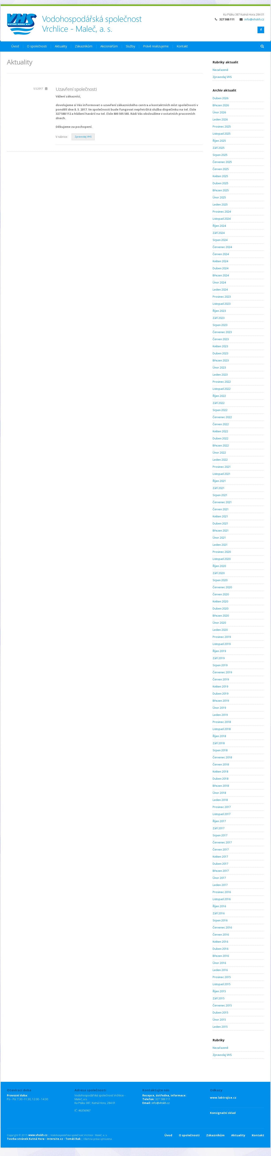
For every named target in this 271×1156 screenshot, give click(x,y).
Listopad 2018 (222, 729)
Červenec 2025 (222, 162)
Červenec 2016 (222, 927)
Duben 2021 (220, 523)
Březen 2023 (221, 360)
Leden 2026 (220, 119)
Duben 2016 (220, 949)
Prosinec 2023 (222, 297)
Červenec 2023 (222, 332)
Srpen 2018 (220, 750)
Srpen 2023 (220, 325)
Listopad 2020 (222, 559)
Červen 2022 (221, 424)
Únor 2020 (219, 623)
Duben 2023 (220, 353)
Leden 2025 (220, 204)
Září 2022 (219, 403)
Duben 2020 (220, 608)
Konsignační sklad (223, 1113)
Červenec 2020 (222, 587)
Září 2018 (219, 743)
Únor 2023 (219, 367)
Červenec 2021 (222, 502)
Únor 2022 (219, 453)
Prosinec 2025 (222, 126)
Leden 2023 (220, 375)
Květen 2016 (220, 942)
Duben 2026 (220, 98)
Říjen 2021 (219, 481)
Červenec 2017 (222, 842)
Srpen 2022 (220, 410)
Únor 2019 (219, 708)
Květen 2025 (220, 176)
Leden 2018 (220, 800)
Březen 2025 (221, 190)
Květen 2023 (220, 346)
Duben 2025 (220, 183)
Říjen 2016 (219, 906)
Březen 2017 (221, 871)
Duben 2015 (220, 1012)
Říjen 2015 (219, 991)
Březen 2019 (221, 701)
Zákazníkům (83, 46)
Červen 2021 (221, 509)
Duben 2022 (220, 438)
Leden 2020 (220, 630)
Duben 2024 (220, 268)
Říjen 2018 (219, 736)
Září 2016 (219, 913)
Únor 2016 (219, 963)
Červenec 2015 (222, 1005)
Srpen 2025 (220, 155)
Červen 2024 (221, 254)
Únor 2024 (219, 282)
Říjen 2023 (219, 311)
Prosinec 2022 (222, 382)
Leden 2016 (220, 970)
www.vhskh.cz (38, 1135)
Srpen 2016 (220, 920)
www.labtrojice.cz (223, 1098)
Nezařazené (220, 70)
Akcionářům (109, 46)
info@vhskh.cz (252, 19)
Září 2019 (219, 658)
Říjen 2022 (219, 396)
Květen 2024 (220, 261)
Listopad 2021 (222, 474)
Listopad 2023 (222, 304)
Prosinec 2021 (222, 467)
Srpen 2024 (220, 240)
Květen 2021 (220, 516)
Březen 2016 (221, 956)
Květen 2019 (220, 686)
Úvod (15, 46)
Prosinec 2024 (222, 212)
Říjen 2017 (219, 821)
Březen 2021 (221, 530)
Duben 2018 (220, 779)
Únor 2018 (219, 793)
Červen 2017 (221, 849)
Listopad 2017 (222, 814)
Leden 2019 (220, 715)
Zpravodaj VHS (83, 136)
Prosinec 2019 (222, 637)
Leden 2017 (220, 885)
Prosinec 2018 (222, 722)
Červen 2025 (221, 169)
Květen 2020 (220, 601)
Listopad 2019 (222, 644)
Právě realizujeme (156, 46)
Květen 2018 (220, 771)
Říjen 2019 (219, 651)
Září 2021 (219, 488)
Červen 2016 (221, 934)
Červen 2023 (221, 339)
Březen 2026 (221, 105)
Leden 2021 (220, 545)
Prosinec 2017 (222, 807)
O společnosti (37, 46)
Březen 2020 (221, 616)
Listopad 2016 (222, 899)
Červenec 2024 (222, 247)
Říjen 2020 (219, 566)
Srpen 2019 (220, 665)
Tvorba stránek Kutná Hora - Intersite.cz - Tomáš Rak (43, 1138)
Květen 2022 (220, 431)
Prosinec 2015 (222, 977)
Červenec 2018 (222, 757)
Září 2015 (219, 998)
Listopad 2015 (222, 984)
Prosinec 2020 (222, 552)
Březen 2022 (221, 445)
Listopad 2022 (222, 389)
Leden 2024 (220, 289)
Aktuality (61, 46)
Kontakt (182, 46)
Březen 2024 (221, 275)
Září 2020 (219, 573)
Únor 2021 (219, 538)
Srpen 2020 (220, 580)
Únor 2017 (219, 878)
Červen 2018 (221, 764)
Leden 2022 (220, 460)
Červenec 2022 (222, 417)
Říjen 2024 (219, 226)
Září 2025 (219, 148)
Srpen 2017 (220, 835)
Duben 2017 (220, 864)
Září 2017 (219, 828)
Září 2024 (219, 233)
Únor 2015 (219, 1020)
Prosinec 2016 (222, 892)
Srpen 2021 (220, 495)
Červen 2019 (221, 679)
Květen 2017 (220, 857)
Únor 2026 (219, 112)
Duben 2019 (220, 694)
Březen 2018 (221, 786)
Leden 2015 (220, 1027)
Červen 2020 (221, 594)
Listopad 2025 (222, 134)
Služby (130, 46)
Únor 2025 (219, 197)
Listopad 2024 (222, 219)
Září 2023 (219, 318)
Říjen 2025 (219, 141)
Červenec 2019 (222, 672)
